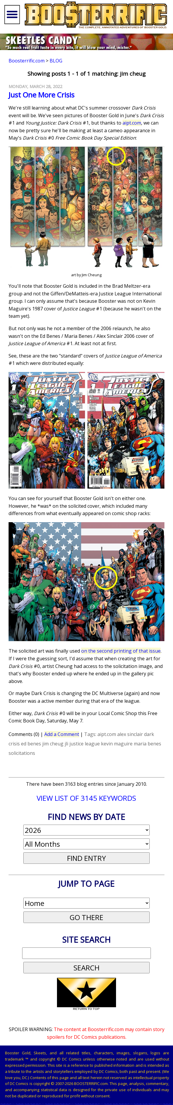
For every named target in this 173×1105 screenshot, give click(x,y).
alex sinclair (130, 734)
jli (66, 743)
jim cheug (52, 743)
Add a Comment (61, 734)
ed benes (31, 743)
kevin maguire (117, 743)
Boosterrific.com (27, 60)
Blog (56, 60)
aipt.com (132, 123)
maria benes (147, 743)
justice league (84, 743)
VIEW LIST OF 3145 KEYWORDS (86, 798)
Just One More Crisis (41, 95)
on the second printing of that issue (121, 651)
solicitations (22, 753)
